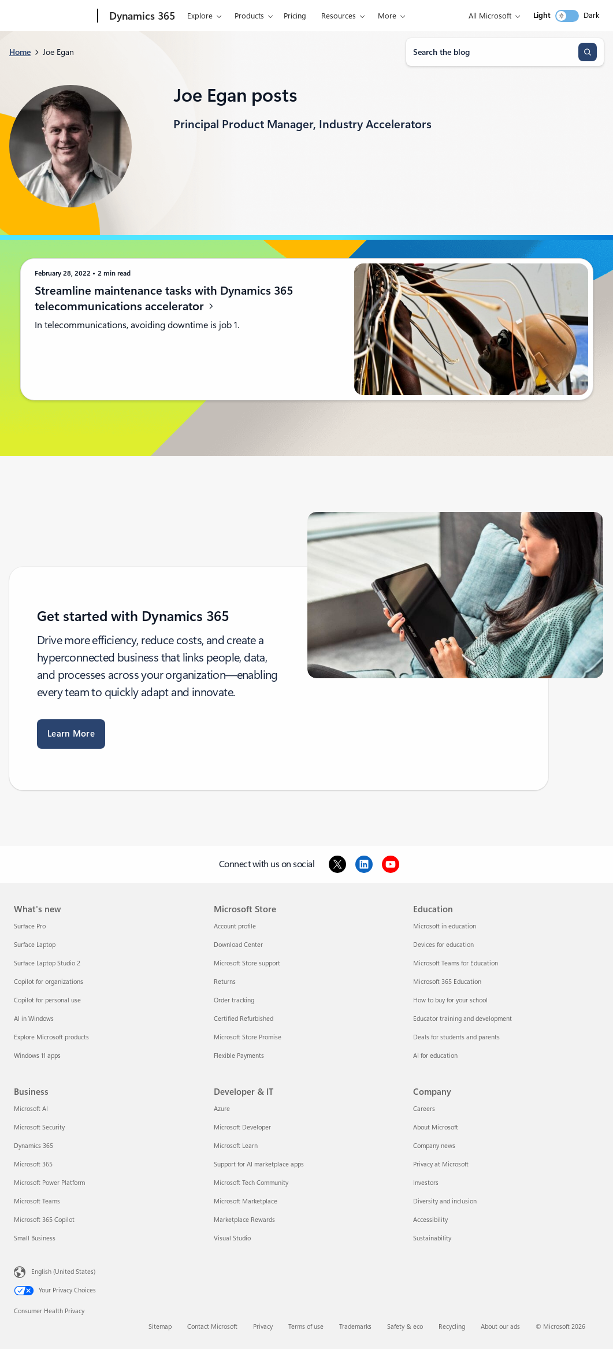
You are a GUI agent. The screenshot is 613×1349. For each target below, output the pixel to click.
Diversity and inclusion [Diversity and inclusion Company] (445, 1201)
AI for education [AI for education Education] (435, 1056)
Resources (338, 16)
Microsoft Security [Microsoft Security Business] (39, 1127)
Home (20, 52)
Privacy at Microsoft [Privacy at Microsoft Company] (441, 1164)
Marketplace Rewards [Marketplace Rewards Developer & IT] (244, 1220)
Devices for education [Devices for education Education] (443, 945)
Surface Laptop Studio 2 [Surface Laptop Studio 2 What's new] (47, 963)
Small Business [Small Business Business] (34, 1238)
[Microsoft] (53, 16)
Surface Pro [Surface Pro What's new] (30, 926)
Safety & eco (405, 1327)
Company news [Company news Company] (434, 1146)
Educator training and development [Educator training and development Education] (462, 1019)
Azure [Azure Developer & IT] (222, 1109)
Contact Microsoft (212, 1327)
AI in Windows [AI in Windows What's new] (34, 1019)
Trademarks (355, 1327)
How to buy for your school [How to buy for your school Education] (450, 1000)
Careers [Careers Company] (424, 1109)
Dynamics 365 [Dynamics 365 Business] (33, 1146)
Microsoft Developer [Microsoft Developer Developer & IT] (242, 1127)
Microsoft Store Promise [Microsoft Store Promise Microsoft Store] (247, 1037)
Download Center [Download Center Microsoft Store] (238, 945)
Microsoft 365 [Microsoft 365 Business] (33, 1164)
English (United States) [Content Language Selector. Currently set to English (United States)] (63, 1272)
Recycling (452, 1327)
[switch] (567, 16)
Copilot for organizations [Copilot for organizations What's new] (48, 982)
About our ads (500, 1327)
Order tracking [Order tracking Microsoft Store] (234, 1000)
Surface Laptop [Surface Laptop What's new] (34, 945)
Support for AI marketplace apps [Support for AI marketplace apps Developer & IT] (259, 1164)
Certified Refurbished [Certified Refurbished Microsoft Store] (243, 1019)
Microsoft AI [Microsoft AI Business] (31, 1109)
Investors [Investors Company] (426, 1183)
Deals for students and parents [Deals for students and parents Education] (456, 1037)
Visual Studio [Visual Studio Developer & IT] (232, 1238)
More (387, 16)
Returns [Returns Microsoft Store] (225, 982)
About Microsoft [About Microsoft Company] (435, 1127)
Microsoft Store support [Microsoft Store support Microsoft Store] (247, 963)
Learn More (71, 734)
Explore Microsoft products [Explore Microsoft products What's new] (51, 1037)
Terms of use (306, 1327)
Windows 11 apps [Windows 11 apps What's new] (37, 1056)
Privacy (263, 1327)
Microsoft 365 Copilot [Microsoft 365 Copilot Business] (44, 1220)
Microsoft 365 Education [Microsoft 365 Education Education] (447, 982)
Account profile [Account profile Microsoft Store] (235, 926)
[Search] (587, 52)
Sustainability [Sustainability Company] (432, 1238)
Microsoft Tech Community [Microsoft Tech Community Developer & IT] (251, 1183)
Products (249, 16)
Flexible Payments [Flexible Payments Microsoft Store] (239, 1056)
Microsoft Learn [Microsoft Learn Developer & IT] (236, 1146)
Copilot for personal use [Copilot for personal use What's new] (47, 1000)
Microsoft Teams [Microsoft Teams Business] (37, 1201)
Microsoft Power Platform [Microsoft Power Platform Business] (49, 1183)
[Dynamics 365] (141, 16)
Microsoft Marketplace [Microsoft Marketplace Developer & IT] (245, 1201)
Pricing (295, 16)
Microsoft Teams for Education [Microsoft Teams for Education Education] (455, 963)
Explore (200, 16)
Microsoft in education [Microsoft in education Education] (444, 926)
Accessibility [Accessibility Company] (430, 1220)
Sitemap (160, 1327)
